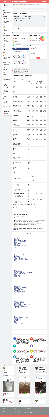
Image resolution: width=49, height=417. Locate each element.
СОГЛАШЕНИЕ (27, 414)
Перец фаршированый (18, 267)
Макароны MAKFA (17, 286)
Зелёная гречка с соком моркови (20, 314)
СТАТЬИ (4, 413)
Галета (15, 235)
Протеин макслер (17, 277)
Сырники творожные (18, 285)
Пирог (15, 312)
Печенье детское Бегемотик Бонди (20, 241)
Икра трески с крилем (18, 250)
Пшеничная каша (17, 320)
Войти (44, 1)
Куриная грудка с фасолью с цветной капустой (22, 304)
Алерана (15, 237)
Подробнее (37, 207)
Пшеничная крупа (17, 318)
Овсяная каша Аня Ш (38, 4)
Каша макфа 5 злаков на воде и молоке (21, 317)
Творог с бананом (17, 290)
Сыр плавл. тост (17, 269)
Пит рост (15, 234)
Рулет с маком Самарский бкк (19, 265)
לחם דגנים (15, 325)
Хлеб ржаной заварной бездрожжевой (21, 252)
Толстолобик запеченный (18, 315)
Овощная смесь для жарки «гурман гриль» (21, 300)
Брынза (15, 255)
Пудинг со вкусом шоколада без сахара (21, 236)
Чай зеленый (16, 262)
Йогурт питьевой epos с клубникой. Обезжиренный (23, 272)
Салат (15, 321)
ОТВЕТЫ (15, 413)
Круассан (15, 274)
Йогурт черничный (17, 303)
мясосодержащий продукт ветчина (20, 245)
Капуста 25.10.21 (17, 238)
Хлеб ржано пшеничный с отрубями (20, 261)
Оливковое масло (17, 256)
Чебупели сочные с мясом (18, 292)
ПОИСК (15, 408)
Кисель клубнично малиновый (19, 281)
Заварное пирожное (17, 297)
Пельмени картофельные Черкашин (20, 287)
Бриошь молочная (17, 279)
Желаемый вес (32, 53)
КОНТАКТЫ (31, 412)
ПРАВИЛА (30, 414)
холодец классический (18, 308)
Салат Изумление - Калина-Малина (20, 282)
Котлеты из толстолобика (18, 324)
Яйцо (15, 263)
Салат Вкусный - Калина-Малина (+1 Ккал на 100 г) (22, 248)
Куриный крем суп (17, 322)
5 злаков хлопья (17, 309)
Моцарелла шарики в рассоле (19, 316)
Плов (15, 299)
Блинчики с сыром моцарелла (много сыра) (21, 266)
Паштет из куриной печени (19, 246)
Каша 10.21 (16, 244)
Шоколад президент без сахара (19, 291)
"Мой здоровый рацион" (30, 30)
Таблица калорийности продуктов (20, 4)
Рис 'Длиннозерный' (17, 275)
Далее (38, 57)
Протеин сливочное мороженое (19, 301)
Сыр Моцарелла (17, 247)
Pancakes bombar (17, 270)
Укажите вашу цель (33, 47)
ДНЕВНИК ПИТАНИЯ (5, 408)
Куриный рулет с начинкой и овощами (21, 259)
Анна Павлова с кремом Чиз (19, 278)
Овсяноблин (16, 307)
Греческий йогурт (17, 251)
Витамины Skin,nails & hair (18, 313)
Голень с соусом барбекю (18, 327)
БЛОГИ (4, 411)
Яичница (15, 283)
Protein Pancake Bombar (18, 271)
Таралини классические (18, 323)
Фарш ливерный (17, 257)
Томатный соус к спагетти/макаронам (20, 306)
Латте (15, 260)
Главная (14, 4)
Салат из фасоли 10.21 (18, 243)
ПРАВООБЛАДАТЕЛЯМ (28, 408)
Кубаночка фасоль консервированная (20, 298)
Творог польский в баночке (19, 302)
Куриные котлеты (17, 239)
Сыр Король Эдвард (17, 242)
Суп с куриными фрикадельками (20, 240)
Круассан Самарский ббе (18, 326)
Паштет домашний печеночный (19, 296)
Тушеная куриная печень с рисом (20, 258)
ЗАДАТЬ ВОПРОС (27, 412)
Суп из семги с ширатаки (18, 305)
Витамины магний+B (17, 288)
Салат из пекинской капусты (19, 289)
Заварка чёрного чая (17, 276)
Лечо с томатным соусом (18, 284)
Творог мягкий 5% (17, 319)
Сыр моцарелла (17, 249)
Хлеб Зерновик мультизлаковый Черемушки (22, 268)
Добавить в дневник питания (20, 48)
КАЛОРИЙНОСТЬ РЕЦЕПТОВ (17, 411)
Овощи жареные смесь (18, 310)
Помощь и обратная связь (7, 106)
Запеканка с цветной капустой (19, 273)
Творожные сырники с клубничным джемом (22, 254)
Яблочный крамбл (17, 253)
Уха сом (15, 293)
